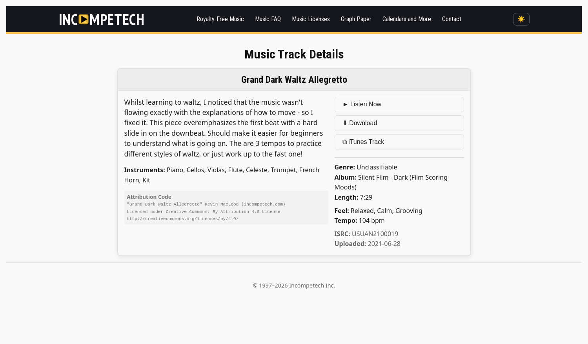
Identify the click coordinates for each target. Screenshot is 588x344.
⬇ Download (359, 123)
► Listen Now (361, 104)
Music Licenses (311, 19)
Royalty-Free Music (220, 19)
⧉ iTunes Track (363, 141)
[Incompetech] (102, 19)
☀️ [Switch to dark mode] (521, 19)
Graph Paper (356, 19)
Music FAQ (268, 19)
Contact (451, 19)
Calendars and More (406, 19)
